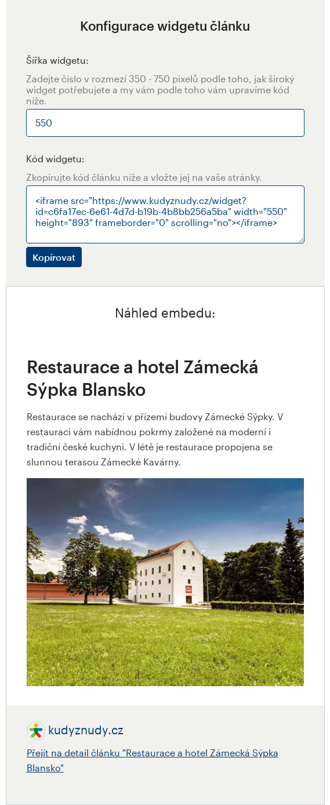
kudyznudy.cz (86, 730)
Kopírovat (53, 257)
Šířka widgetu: (57, 59)
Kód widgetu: (55, 158)
